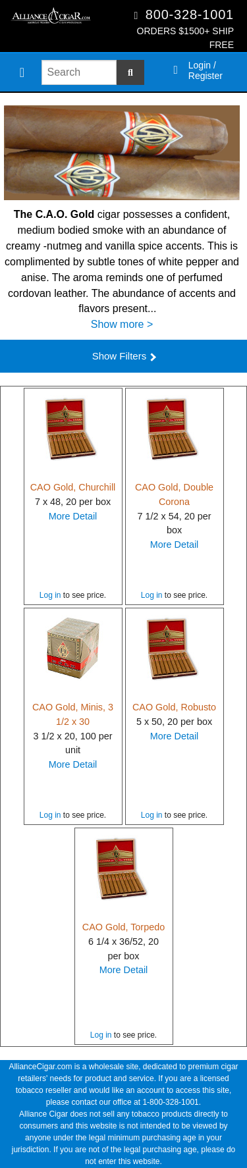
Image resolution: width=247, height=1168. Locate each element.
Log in (50, 595)
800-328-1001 (190, 14)
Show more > (122, 324)
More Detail (73, 516)
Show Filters (124, 355)
